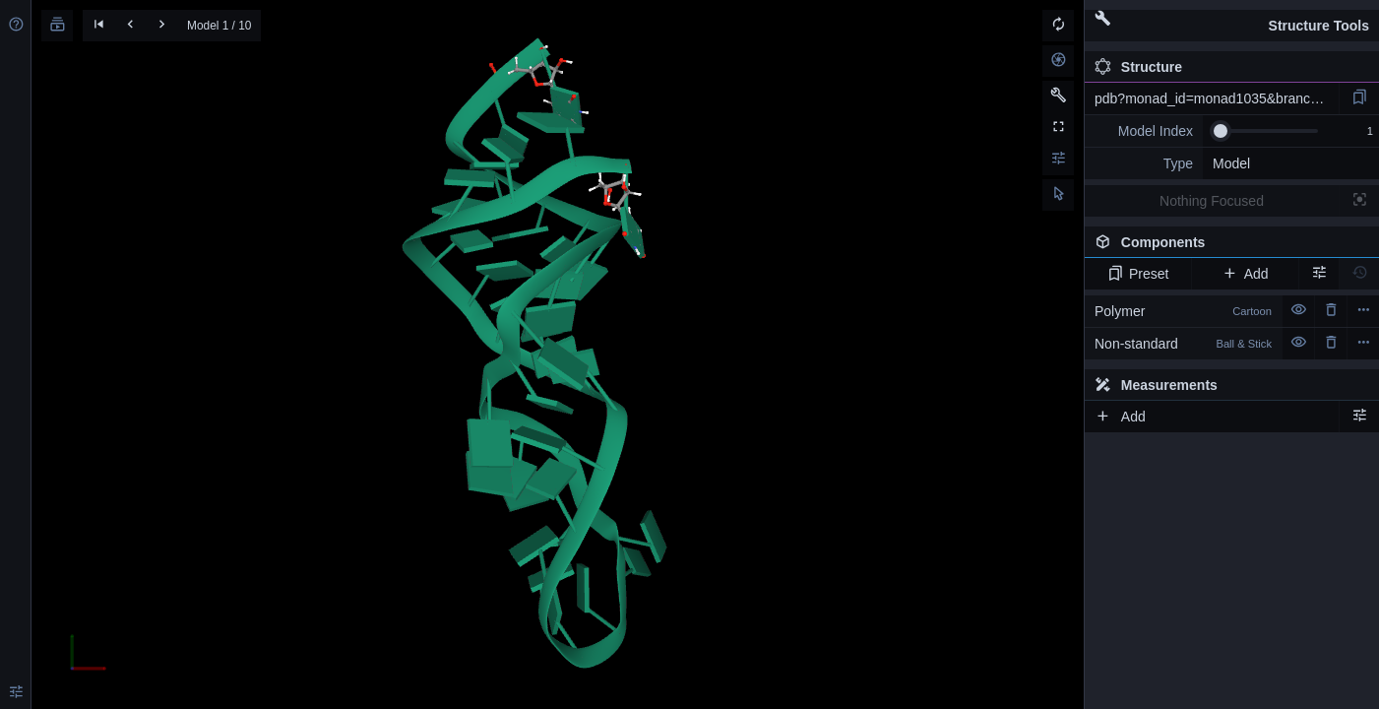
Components (1226, 246)
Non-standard (1183, 343)
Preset (1138, 274)
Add (1245, 274)
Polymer (1183, 311)
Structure (1138, 67)
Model (1231, 163)
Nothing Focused (1212, 201)
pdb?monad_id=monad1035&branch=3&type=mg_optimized (1217, 98)
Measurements (1156, 385)
